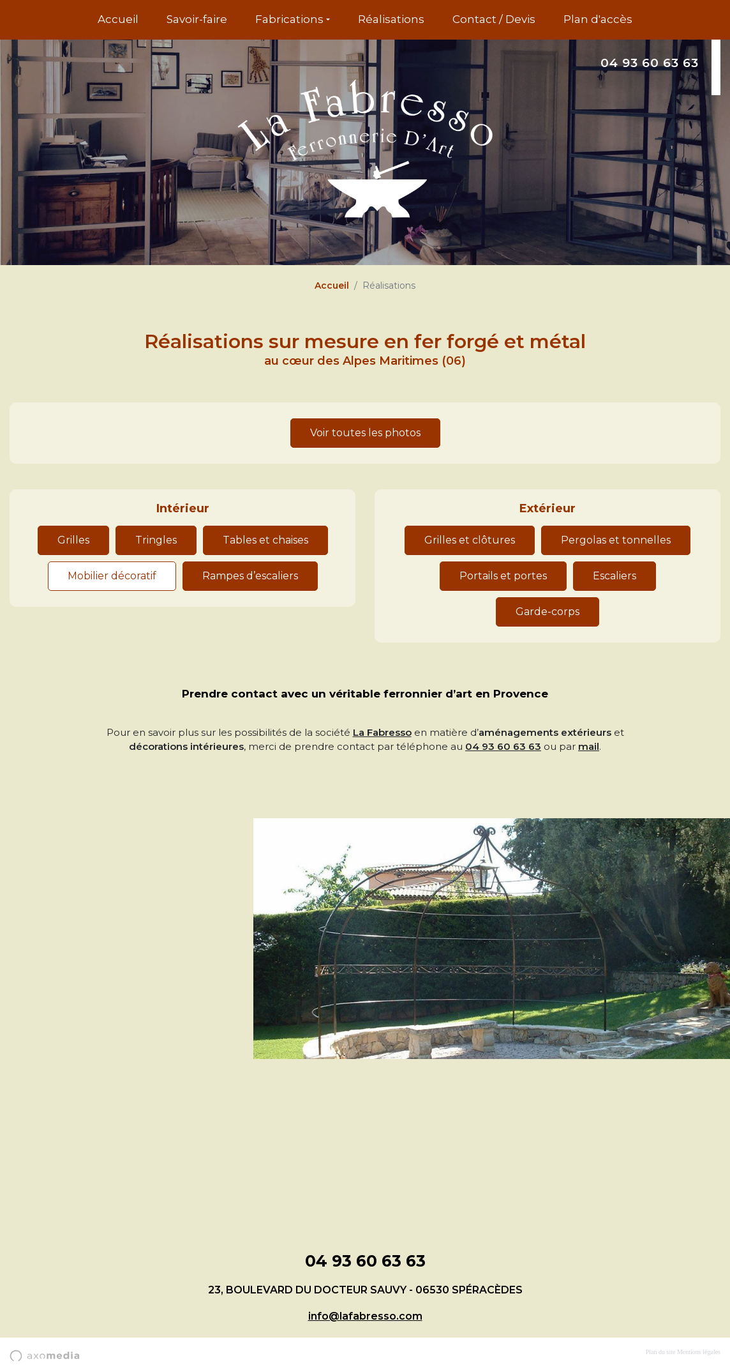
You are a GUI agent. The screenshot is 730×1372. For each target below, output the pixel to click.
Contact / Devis (493, 19)
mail (588, 746)
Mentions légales (698, 1351)
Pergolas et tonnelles (616, 540)
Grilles (73, 540)
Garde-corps (547, 612)
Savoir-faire (197, 19)
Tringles (156, 540)
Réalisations (391, 19)
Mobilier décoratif (112, 576)
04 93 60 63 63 (649, 63)
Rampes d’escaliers (250, 576)
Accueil (118, 19)
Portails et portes (503, 576)
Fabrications (289, 19)
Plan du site (661, 1351)
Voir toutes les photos (365, 433)
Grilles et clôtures (469, 540)
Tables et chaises (265, 540)
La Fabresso (382, 732)
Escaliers (614, 576)
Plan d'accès (597, 19)
